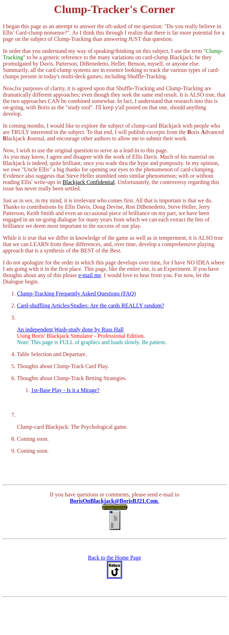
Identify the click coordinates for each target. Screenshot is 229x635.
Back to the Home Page (114, 558)
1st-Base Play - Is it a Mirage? (65, 390)
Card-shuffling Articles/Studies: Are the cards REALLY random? (90, 306)
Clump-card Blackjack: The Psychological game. (72, 427)
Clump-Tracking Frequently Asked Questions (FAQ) (76, 294)
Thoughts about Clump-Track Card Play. (63, 366)
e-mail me (89, 275)
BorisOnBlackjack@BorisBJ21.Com (114, 501)
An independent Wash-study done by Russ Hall (70, 329)
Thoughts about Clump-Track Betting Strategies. (72, 378)
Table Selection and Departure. (52, 354)
